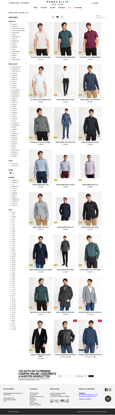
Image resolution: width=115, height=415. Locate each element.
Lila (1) (12, 131)
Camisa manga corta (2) (17, 28)
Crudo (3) (13, 83)
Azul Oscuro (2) (15, 94)
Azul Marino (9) (15, 69)
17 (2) (12, 225)
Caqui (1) (13, 110)
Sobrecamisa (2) (15, 51)
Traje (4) (13, 57)
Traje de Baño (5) (15, 59)
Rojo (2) (13, 146)
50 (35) (13, 266)
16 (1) (12, 221)
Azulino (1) (13, 98)
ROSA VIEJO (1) (15, 150)
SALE (69, 7)
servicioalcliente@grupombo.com (88, 395)
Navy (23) (13, 141)
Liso (27, 12)
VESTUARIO (44, 7)
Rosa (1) (13, 148)
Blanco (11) (14, 102)
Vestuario (22, 12)
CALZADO (52, 7)
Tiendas (32, 402)
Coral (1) (13, 81)
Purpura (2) (14, 75)
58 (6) (12, 258)
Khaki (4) (13, 127)
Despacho (32, 398)
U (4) (12, 227)
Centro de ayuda (34, 393)
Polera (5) (13, 45)
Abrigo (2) (13, 24)
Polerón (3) (13, 47)
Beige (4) (13, 100)
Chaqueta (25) (14, 32)
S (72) (12, 218)
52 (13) (13, 256)
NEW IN (35, 7)
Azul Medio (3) (14, 92)
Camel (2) (13, 108)
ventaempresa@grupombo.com (88, 396)
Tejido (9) (13, 55)
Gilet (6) (13, 34)
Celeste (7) (13, 112)
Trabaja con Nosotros (85, 399)
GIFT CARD (77, 7)
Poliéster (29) (14, 201)
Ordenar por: (98, 15)
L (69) (12, 214)
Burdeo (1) (13, 104)
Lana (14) (13, 188)
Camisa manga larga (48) (17, 30)
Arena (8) (13, 73)
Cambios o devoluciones (36, 396)
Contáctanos (33, 395)
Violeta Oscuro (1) (15, 67)
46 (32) (13, 262)
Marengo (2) (14, 133)
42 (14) (13, 300)
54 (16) (13, 264)
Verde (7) (13, 156)
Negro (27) (13, 79)
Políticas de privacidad (13, 412)
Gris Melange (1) (15, 125)
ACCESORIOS (61, 7)
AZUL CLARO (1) (15, 89)
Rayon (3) (13, 203)
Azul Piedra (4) (14, 96)
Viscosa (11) (14, 205)
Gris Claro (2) (14, 123)
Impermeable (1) (15, 36)
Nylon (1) (13, 197)
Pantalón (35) (14, 41)
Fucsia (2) (13, 119)
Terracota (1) (14, 154)
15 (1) (12, 223)
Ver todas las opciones (18, 173)
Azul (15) (13, 87)
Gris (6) (13, 121)
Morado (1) (14, 137)
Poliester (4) (14, 182)
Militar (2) (13, 135)
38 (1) (12, 295)
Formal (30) (14, 163)
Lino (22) (13, 190)
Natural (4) (13, 139)
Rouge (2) (13, 77)
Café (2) (13, 106)
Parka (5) (13, 43)
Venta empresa (34, 403)
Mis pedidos (33, 400)
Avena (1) (13, 85)
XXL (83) (13, 216)
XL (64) (13, 327)
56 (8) (12, 270)
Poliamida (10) (14, 199)
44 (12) (13, 260)
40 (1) (12, 298)
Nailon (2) (13, 195)
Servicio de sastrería (35, 405)
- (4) (12, 184)
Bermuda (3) (14, 26)
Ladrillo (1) (13, 129)
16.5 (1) (13, 289)
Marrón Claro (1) (15, 71)
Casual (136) (14, 165)
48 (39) (13, 268)
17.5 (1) (13, 293)
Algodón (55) (14, 186)
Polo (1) (13, 49)
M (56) (12, 212)
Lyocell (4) (13, 192)
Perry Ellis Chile (13, 12)
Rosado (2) (13, 152)
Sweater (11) (14, 53)
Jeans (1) (13, 39)
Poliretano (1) (14, 180)
